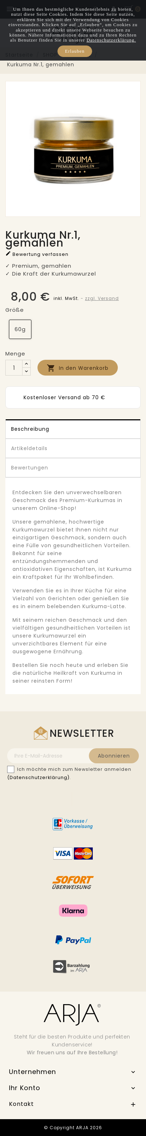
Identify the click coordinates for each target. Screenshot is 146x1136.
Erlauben (75, 51)
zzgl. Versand (102, 298)
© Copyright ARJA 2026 (73, 1128)
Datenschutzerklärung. (111, 40)
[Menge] (13, 368)
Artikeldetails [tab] (29, 448)
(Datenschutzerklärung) (38, 777)
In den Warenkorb (78, 368)
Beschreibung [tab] (30, 429)
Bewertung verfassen (37, 253)
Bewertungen (29, 467)
